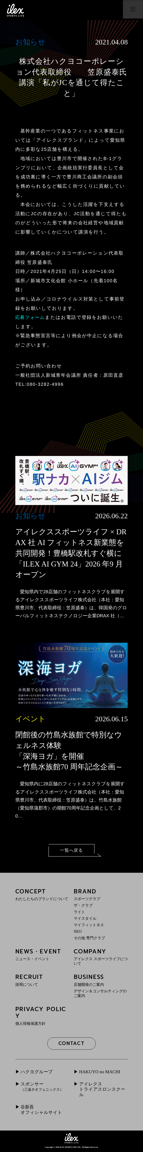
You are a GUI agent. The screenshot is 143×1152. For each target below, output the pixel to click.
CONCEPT (42, 894)
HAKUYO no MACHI (100, 1072)
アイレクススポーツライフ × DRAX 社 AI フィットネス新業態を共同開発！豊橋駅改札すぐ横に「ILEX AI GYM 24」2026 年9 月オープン (71, 553)
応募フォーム (30, 317)
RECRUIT (42, 980)
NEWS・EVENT (42, 954)
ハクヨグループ (37, 1072)
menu (132, 10)
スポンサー (42, 1087)
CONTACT (71, 1044)
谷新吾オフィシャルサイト (42, 1110)
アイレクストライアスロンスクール (103, 1090)
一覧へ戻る (71, 850)
